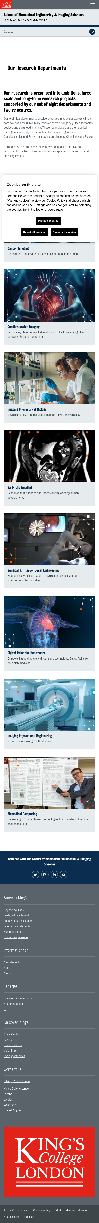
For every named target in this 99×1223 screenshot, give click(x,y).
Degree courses (14, 910)
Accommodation (14, 1003)
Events (8, 1039)
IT (5, 1009)
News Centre (12, 1034)
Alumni (8, 973)
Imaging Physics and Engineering (30, 735)
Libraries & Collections (18, 998)
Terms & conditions (15, 1210)
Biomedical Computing (22, 813)
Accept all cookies (64, 232)
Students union (13, 1045)
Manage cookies (48, 220)
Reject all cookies (34, 232)
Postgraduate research (18, 920)
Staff (7, 967)
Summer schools (14, 931)
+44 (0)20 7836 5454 (17, 1081)
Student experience (16, 937)
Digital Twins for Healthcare (26, 653)
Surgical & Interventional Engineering (33, 570)
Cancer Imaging (18, 248)
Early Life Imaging (20, 487)
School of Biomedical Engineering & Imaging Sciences (44, 14)
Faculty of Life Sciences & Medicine (25, 20)
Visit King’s (10, 1050)
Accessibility (11, 1216)
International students (17, 926)
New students (12, 962)
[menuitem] (49, 910)
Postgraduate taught (16, 915)
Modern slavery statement (72, 1210)
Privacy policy (41, 1210)
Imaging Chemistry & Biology (27, 409)
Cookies (29, 1216)
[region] (49, 208)
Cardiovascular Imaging (24, 326)
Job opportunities (14, 1056)
